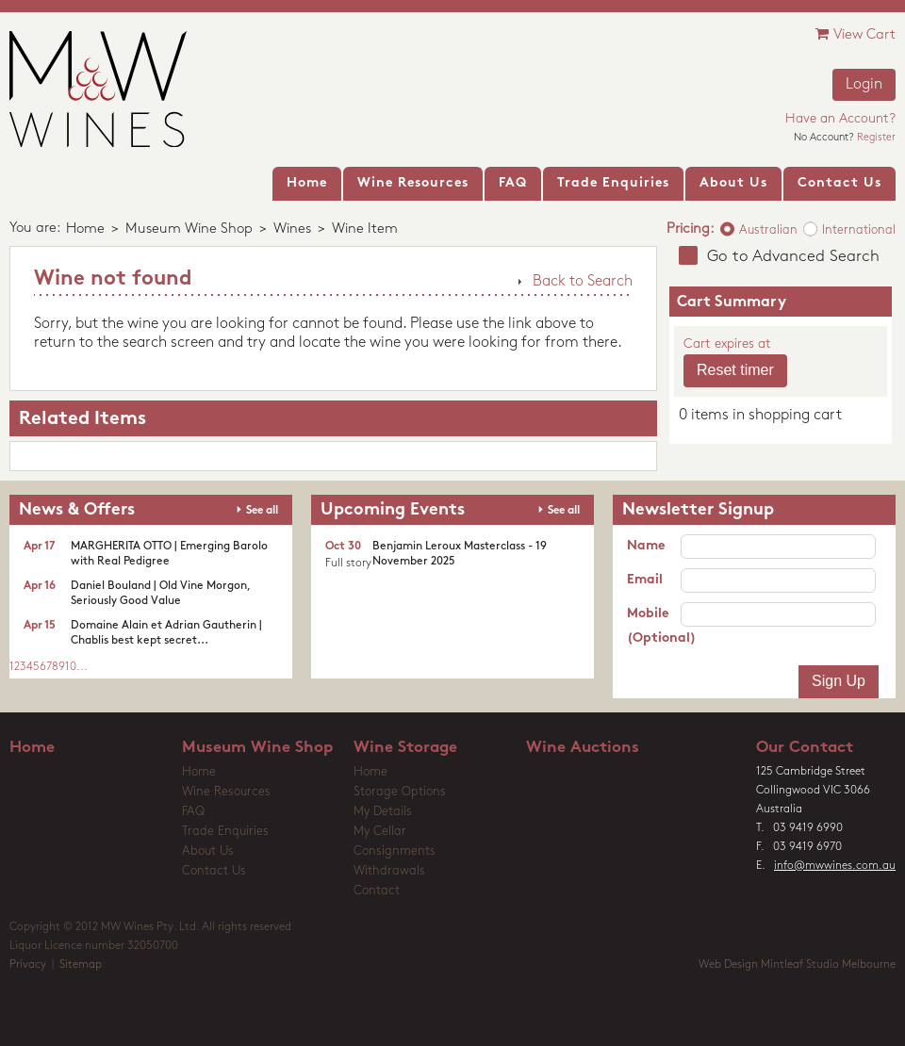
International (859, 230)
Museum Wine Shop (189, 229)
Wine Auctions (582, 748)
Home (85, 229)
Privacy (27, 965)
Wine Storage (405, 748)
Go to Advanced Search (793, 257)
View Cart (855, 34)
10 (70, 667)
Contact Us (214, 871)
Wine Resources (226, 792)
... (82, 667)
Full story (348, 563)
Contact (377, 891)
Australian (768, 230)
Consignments (395, 851)
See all (262, 510)
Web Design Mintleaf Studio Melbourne (797, 965)
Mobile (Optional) (654, 626)
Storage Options (400, 792)
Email (645, 580)
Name (646, 546)
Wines (292, 229)
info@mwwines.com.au (835, 866)
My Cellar (380, 831)
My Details (383, 812)
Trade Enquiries (225, 831)
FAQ (193, 812)
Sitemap (80, 965)
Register (876, 138)
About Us (208, 851)
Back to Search (583, 281)
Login (864, 84)
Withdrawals (389, 871)
